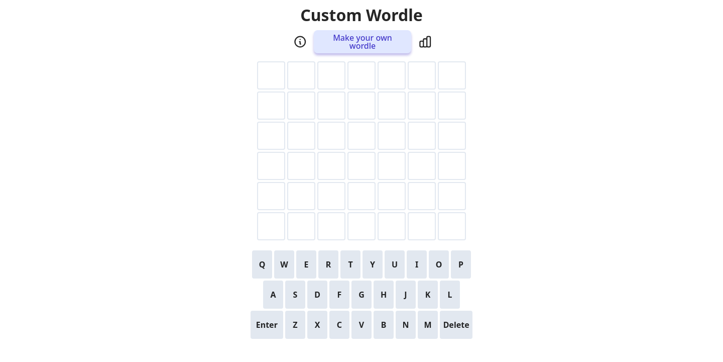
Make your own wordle (362, 41)
